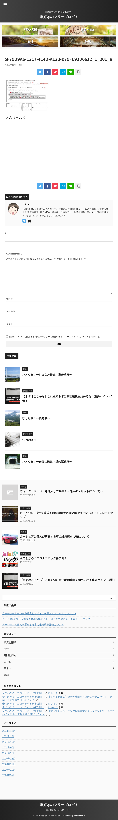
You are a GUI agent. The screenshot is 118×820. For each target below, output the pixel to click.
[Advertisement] (59, 163)
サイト (9, 334)
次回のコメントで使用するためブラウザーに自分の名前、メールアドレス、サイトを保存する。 (55, 347)
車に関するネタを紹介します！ (59, 810)
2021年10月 (8, 752)
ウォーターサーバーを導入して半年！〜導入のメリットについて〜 (61, 501)
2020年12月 (8, 769)
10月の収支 (29, 450)
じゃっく (53, 703)
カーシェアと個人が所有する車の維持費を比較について (54, 546)
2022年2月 (8, 746)
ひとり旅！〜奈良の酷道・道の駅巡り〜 (47, 472)
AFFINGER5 (79, 815)
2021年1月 (8, 763)
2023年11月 (8, 741)
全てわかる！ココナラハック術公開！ (43, 568)
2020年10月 (8, 780)
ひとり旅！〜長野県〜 (36, 428)
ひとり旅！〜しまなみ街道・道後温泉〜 (47, 385)
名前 (9, 309)
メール (10, 321)
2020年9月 (8, 785)
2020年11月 (8, 774)
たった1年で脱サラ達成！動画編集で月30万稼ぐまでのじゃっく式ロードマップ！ (47, 629)
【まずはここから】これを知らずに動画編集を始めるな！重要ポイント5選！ (68, 590)
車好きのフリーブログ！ (59, 17)
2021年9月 (8, 758)
